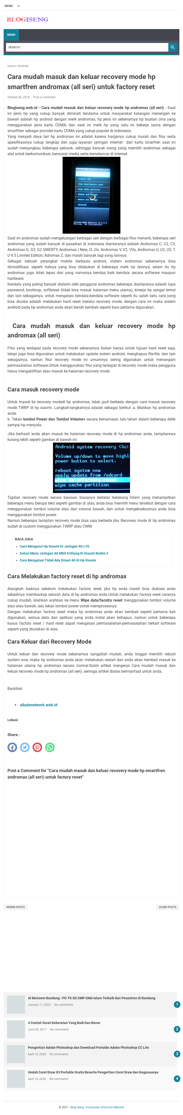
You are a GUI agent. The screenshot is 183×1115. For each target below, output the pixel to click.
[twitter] (25, 747)
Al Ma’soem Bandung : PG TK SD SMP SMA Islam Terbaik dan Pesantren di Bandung (91, 998)
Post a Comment (44, 97)
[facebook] (12, 747)
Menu (11, 35)
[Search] (87, 47)
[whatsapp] (50, 747)
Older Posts (167, 907)
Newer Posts (16, 907)
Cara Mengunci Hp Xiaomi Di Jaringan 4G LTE (54, 546)
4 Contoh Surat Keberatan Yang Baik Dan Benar (64, 1023)
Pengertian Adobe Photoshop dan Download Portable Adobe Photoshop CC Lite (88, 1047)
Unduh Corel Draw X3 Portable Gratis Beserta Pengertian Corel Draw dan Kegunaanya (93, 1072)
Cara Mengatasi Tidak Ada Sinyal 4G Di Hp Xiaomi (58, 560)
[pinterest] (37, 747)
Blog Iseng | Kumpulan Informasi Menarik (97, 1107)
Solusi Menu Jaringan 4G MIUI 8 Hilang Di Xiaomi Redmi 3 (64, 553)
